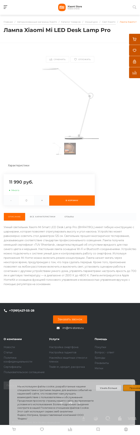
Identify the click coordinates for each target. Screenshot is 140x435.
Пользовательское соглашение (24, 372)
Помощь (101, 339)
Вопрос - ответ (104, 352)
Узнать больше (108, 388)
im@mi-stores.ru (73, 328)
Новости (9, 347)
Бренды (100, 357)
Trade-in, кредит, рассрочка (67, 367)
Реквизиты (102, 363)
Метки (99, 368)
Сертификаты (12, 367)
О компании (13, 339)
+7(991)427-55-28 (21, 310)
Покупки (100, 347)
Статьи (8, 352)
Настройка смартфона (63, 347)
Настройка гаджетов (62, 352)
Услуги (54, 339)
